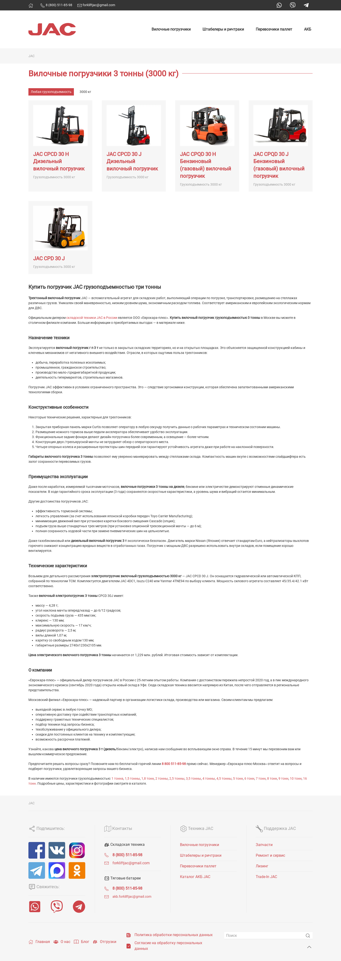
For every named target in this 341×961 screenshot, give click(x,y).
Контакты (118, 828)
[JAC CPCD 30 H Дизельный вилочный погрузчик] (60, 146)
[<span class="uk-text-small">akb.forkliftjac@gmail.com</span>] (106, 896)
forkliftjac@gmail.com (96, 5)
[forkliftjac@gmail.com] (106, 863)
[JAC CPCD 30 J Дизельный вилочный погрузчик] (134, 146)
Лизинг (262, 866)
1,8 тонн (147, 778)
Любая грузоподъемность (51, 92)
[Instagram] (77, 850)
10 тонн (296, 778)
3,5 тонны (193, 778)
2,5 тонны (176, 778)
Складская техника (124, 844)
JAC (31, 56)
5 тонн (238, 778)
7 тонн (261, 778)
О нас (62, 941)
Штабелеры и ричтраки (223, 29)
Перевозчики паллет (274, 29)
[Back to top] (309, 947)
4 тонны (208, 778)
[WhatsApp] (34, 906)
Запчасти (264, 844)
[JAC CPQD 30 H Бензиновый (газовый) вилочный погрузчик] (207, 146)
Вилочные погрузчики (171, 29)
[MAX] (57, 870)
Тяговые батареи (122, 878)
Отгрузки (104, 941)
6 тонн (249, 778)
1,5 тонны (132, 778)
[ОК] (77, 870)
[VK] (57, 850)
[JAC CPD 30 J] (60, 237)
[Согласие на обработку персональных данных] (128, 945)
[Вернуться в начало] (52, 29)
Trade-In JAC (266, 876)
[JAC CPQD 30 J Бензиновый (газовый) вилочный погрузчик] (281, 146)
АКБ (307, 29)
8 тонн (272, 778)
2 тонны (161, 778)
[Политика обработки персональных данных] (128, 935)
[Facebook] (36, 850)
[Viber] (56, 906)
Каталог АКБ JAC (195, 876)
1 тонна (117, 778)
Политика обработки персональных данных (174, 935)
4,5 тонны (224, 778)
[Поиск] (268, 935)
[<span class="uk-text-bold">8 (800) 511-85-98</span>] (106, 855)
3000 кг (85, 92)
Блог (81, 941)
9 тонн (283, 778)
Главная (39, 941)
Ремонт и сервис (270, 855)
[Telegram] (36, 870)
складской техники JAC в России (91, 318)
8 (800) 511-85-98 (56, 5)
